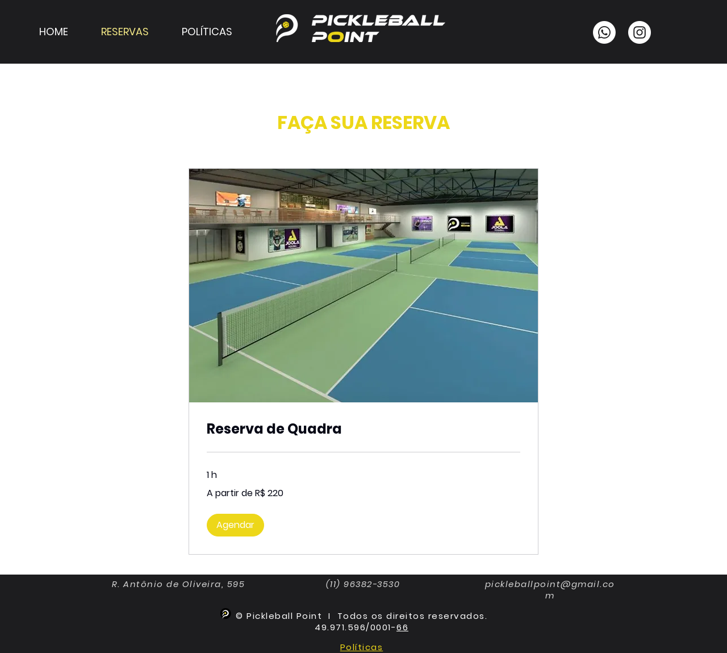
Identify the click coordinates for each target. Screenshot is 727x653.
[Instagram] (639, 32)
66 (402, 627)
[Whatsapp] (604, 32)
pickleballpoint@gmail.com (550, 589)
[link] (363, 429)
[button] (235, 525)
